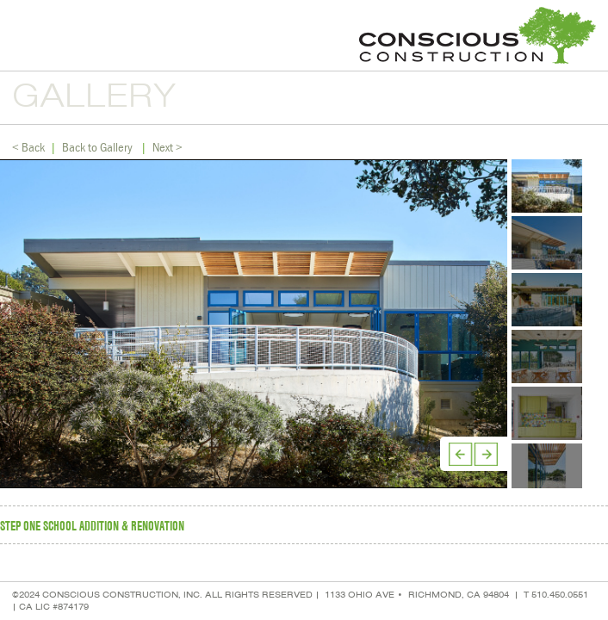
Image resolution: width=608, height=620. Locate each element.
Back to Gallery (97, 147)
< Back (28, 147)
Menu (21, 35)
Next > (167, 147)
